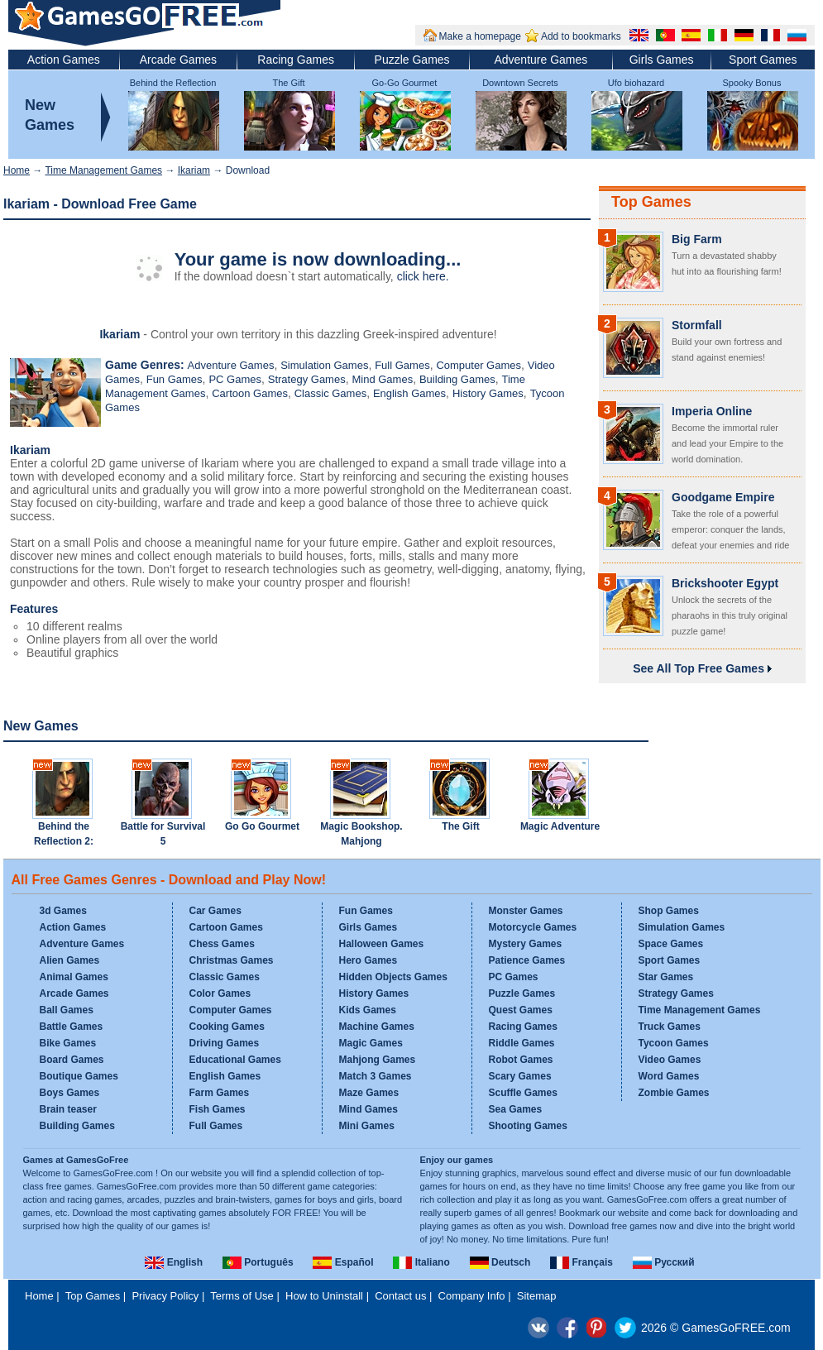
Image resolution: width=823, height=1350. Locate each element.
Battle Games (71, 1026)
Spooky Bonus (752, 83)
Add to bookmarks (581, 36)
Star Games (666, 977)
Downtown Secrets (520, 83)
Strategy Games (307, 379)
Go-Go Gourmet (405, 83)
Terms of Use (242, 1296)
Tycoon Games (674, 1043)
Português (258, 1262)
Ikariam (194, 170)
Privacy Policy (165, 1296)
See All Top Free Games (702, 668)
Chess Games (222, 944)
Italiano (421, 1262)
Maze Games (369, 1093)
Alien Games (70, 960)
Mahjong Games (377, 1059)
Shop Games (669, 911)
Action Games (63, 59)
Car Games (215, 911)
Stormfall (697, 325)
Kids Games (367, 1010)
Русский (664, 1262)
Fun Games (174, 379)
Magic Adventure (560, 826)
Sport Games (763, 59)
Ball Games (66, 1010)
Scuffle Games (523, 1093)
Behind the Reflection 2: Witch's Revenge (63, 841)
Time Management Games (103, 170)
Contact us (400, 1296)
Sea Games (516, 1109)
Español (343, 1262)
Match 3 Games (375, 1076)
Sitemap (537, 1296)
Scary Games (520, 1076)
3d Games (63, 911)
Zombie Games (674, 1093)
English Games (409, 393)
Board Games (72, 1059)
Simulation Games (324, 365)
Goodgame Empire (723, 497)
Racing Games (295, 59)
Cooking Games (227, 1026)
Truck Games (670, 1026)
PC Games (234, 379)
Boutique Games (79, 1076)
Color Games (220, 993)
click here (421, 276)
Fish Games (217, 1109)
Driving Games (224, 1043)
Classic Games (330, 393)
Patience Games (527, 960)
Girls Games (661, 59)
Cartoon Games (250, 393)
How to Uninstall (324, 1296)
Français (581, 1262)
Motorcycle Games (533, 927)
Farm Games (219, 1093)
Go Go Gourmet (262, 826)
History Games (488, 393)
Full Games (402, 365)
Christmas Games (231, 960)
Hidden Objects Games (393, 977)
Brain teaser (68, 1109)
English (174, 1262)
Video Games (670, 1059)
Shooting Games (528, 1126)
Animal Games (74, 977)
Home (16, 170)
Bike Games (68, 1043)
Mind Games (382, 379)
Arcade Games (178, 59)
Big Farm (697, 239)
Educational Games (235, 1059)
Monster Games (526, 911)
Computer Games (478, 365)
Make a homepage (480, 36)
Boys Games (70, 1093)
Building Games (457, 379)
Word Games (669, 1076)
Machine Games (376, 1026)
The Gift (288, 83)
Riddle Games (522, 1043)
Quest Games (521, 1010)
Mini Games (367, 1126)
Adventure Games (540, 59)
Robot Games (521, 1059)
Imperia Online (712, 411)
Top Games (651, 202)
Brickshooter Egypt (725, 583)
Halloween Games (381, 944)
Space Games (671, 944)
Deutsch (500, 1262)
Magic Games (371, 1043)
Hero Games (368, 960)
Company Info (471, 1296)
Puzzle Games (412, 59)
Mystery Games (525, 944)
